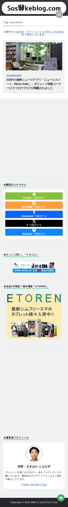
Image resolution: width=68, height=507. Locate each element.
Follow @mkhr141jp (34, 484)
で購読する (34, 195)
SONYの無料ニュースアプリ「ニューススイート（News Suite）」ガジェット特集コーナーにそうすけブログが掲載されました (34, 84)
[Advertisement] (34, 135)
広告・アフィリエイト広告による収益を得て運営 (42, 33)
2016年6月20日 (14, 75)
